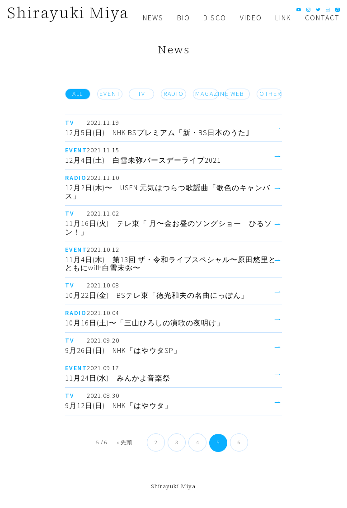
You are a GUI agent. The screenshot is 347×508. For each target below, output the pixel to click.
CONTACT (322, 18)
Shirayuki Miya (68, 12)
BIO (183, 18)
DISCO (214, 18)
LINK (283, 18)
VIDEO (251, 18)
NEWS (153, 18)
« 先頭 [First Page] (124, 443)
